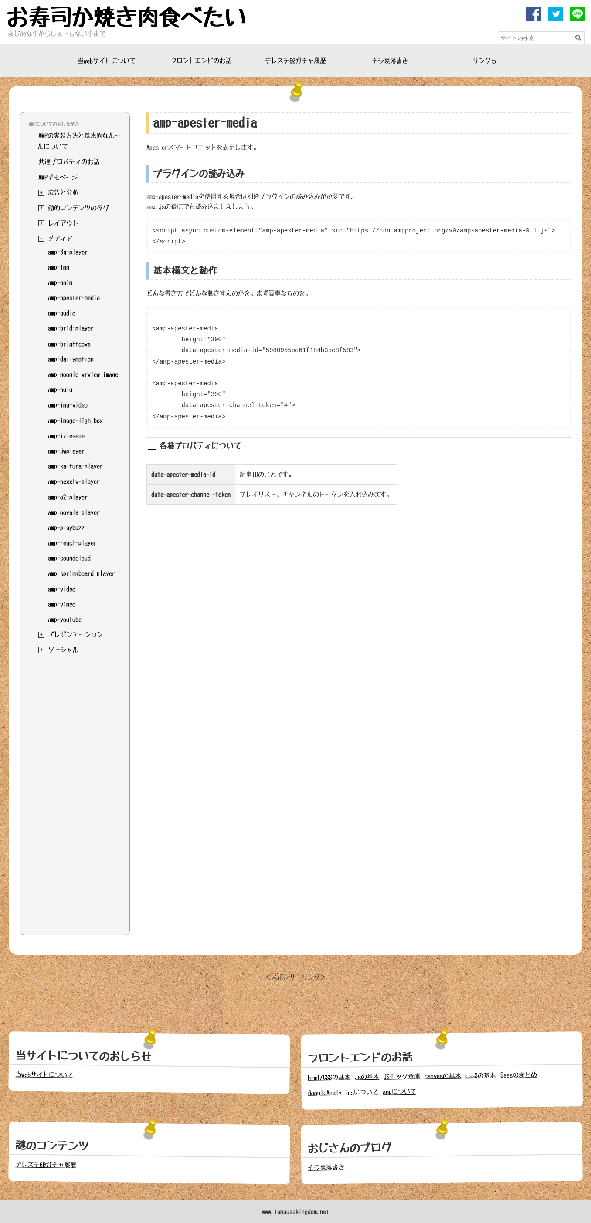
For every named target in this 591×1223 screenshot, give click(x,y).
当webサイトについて (107, 60)
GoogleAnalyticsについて (343, 1092)
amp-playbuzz (66, 527)
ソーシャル (63, 650)
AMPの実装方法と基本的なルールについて (79, 140)
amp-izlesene (66, 435)
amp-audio (61, 313)
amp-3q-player (68, 252)
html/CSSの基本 (329, 1077)
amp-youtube (65, 619)
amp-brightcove (69, 343)
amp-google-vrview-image (83, 374)
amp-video (61, 589)
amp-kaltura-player (75, 466)
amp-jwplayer (66, 451)
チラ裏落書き (390, 60)
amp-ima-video (68, 404)
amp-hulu (60, 389)
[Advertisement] (75, 795)
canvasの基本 (443, 1076)
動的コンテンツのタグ (78, 208)
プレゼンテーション (75, 634)
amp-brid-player (71, 328)
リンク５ (484, 60)
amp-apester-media (74, 297)
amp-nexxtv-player (74, 481)
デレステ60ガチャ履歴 (295, 60)
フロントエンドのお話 (200, 60)
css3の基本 (480, 1075)
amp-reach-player (72, 542)
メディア (60, 238)
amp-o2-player (68, 497)
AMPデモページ (58, 177)
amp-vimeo (61, 604)
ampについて (399, 1091)
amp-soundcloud (69, 558)
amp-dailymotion (71, 359)
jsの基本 (367, 1077)
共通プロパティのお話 (68, 161)
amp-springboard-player (81, 573)
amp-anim (60, 282)
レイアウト (63, 223)
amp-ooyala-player (74, 512)
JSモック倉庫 (402, 1076)
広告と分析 (63, 192)
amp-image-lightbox (75, 420)
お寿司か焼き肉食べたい (126, 17)
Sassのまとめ (518, 1075)
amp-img (58, 267)
